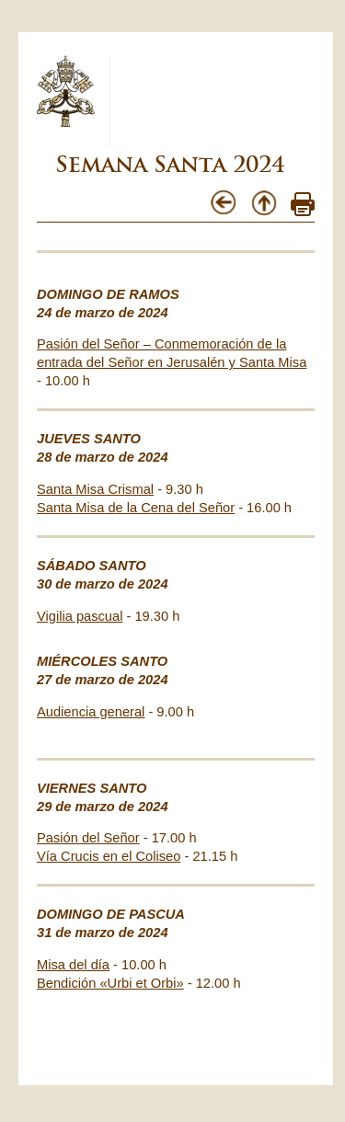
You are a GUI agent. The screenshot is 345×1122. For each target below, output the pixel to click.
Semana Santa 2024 (169, 164)
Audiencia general (90, 711)
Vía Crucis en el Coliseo (108, 856)
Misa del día (73, 964)
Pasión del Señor (88, 837)
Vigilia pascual (79, 616)
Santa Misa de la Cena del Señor (136, 507)
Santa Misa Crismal (95, 489)
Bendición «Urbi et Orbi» (110, 983)
